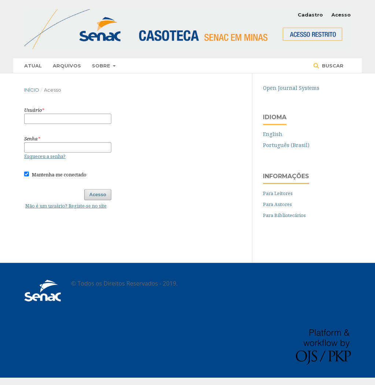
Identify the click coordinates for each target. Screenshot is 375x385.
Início (31, 90)
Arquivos (67, 66)
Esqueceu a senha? (45, 156)
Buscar (332, 66)
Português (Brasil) (286, 145)
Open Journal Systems (291, 87)
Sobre (102, 66)
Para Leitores (278, 193)
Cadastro (310, 15)
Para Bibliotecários (284, 215)
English (272, 134)
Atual (33, 66)
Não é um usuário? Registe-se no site (66, 205)
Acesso (341, 15)
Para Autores (277, 204)
